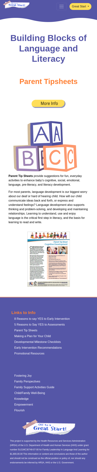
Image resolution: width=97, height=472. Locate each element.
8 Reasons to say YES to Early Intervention (42, 318)
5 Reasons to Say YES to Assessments (39, 324)
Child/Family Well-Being (29, 393)
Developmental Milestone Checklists (37, 341)
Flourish (19, 410)
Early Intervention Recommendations (38, 347)
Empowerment (23, 404)
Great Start (79, 6)
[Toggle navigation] (61, 6)
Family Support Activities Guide (34, 387)
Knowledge (21, 398)
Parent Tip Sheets (26, 330)
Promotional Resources (29, 353)
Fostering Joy (23, 375)
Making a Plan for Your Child (32, 336)
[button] (48, 104)
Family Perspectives (27, 381)
